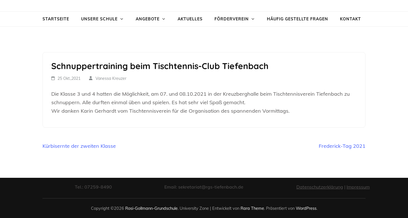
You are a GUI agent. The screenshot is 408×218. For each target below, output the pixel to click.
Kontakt (350, 19)
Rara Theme (252, 208)
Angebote (148, 19)
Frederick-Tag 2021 (342, 146)
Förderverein (231, 19)
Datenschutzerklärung (319, 187)
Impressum (358, 187)
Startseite (55, 19)
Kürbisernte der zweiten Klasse (79, 146)
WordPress (306, 208)
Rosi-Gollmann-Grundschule (151, 208)
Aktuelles (190, 19)
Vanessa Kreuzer (110, 78)
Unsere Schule (99, 19)
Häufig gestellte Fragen (297, 19)
